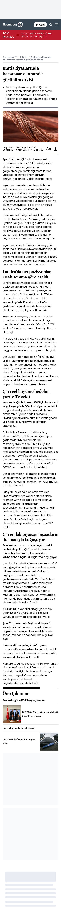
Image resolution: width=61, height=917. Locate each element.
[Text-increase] (48, 148)
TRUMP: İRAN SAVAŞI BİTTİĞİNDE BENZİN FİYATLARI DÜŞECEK (37, 35)
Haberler (24, 57)
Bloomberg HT (10, 57)
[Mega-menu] (56, 24)
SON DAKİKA (8, 35)
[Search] (50, 24)
